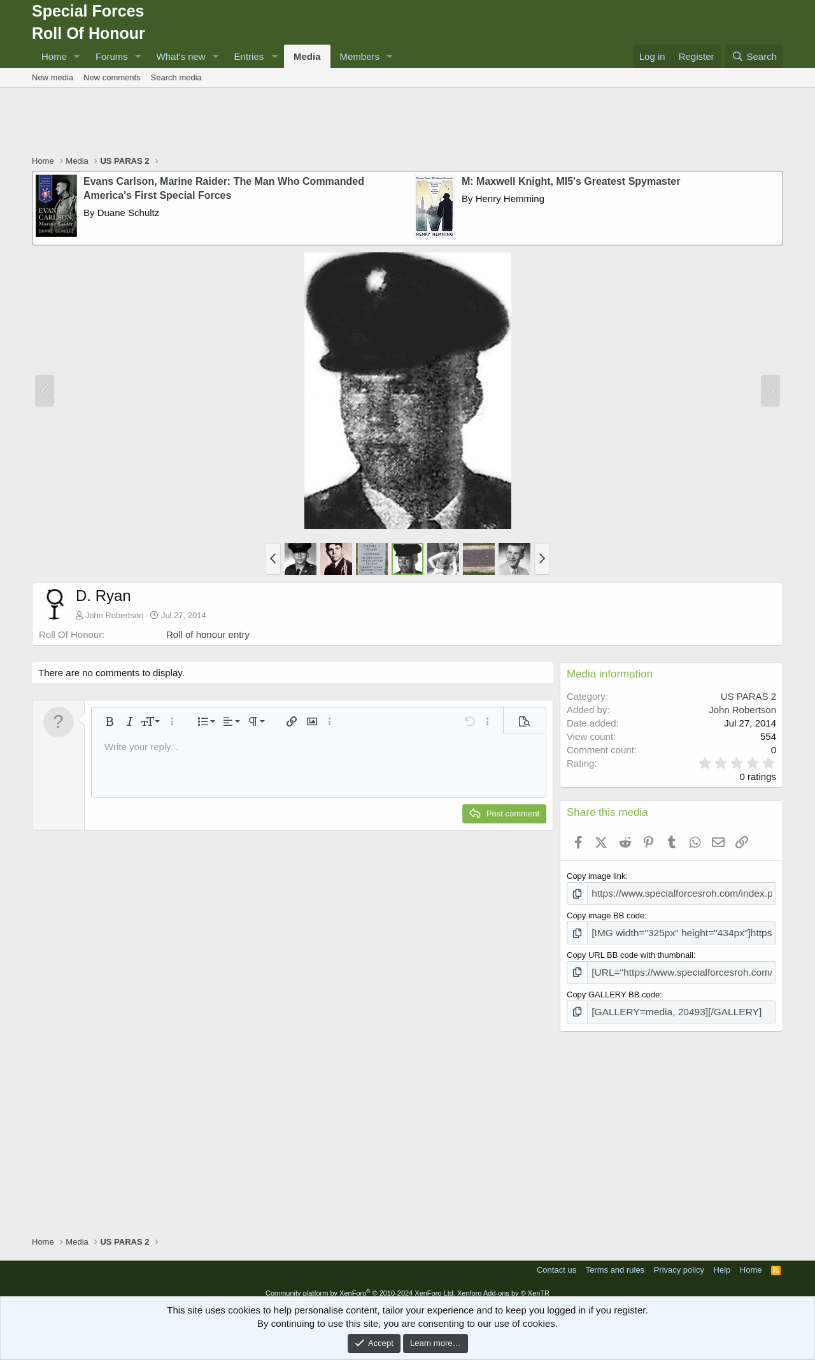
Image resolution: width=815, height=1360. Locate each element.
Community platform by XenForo (360, 1284)
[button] (77, 56)
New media (52, 77)
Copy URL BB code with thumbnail (630, 950)
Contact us (556, 1261)
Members (360, 56)
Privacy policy (679, 1261)
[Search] (754, 56)
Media (307, 56)
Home (54, 56)
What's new (181, 56)
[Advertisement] (407, 123)
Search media (176, 77)
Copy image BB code (605, 913)
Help (722, 1261)
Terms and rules (615, 1261)
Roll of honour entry (208, 634)
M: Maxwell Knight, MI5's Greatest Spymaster (571, 181)
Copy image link (596, 876)
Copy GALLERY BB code (613, 987)
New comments (112, 77)
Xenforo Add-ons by (503, 1284)
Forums (112, 56)
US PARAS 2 (748, 696)
